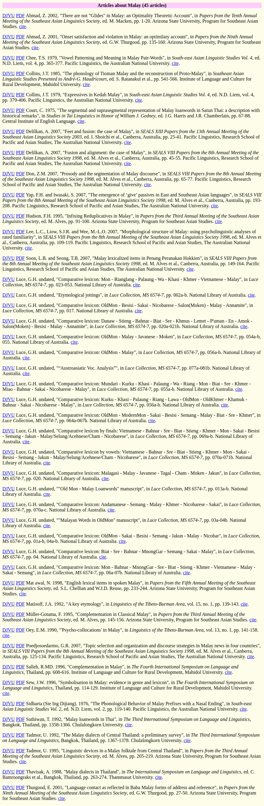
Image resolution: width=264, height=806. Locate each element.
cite (22, 26)
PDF (20, 15)
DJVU (8, 15)
